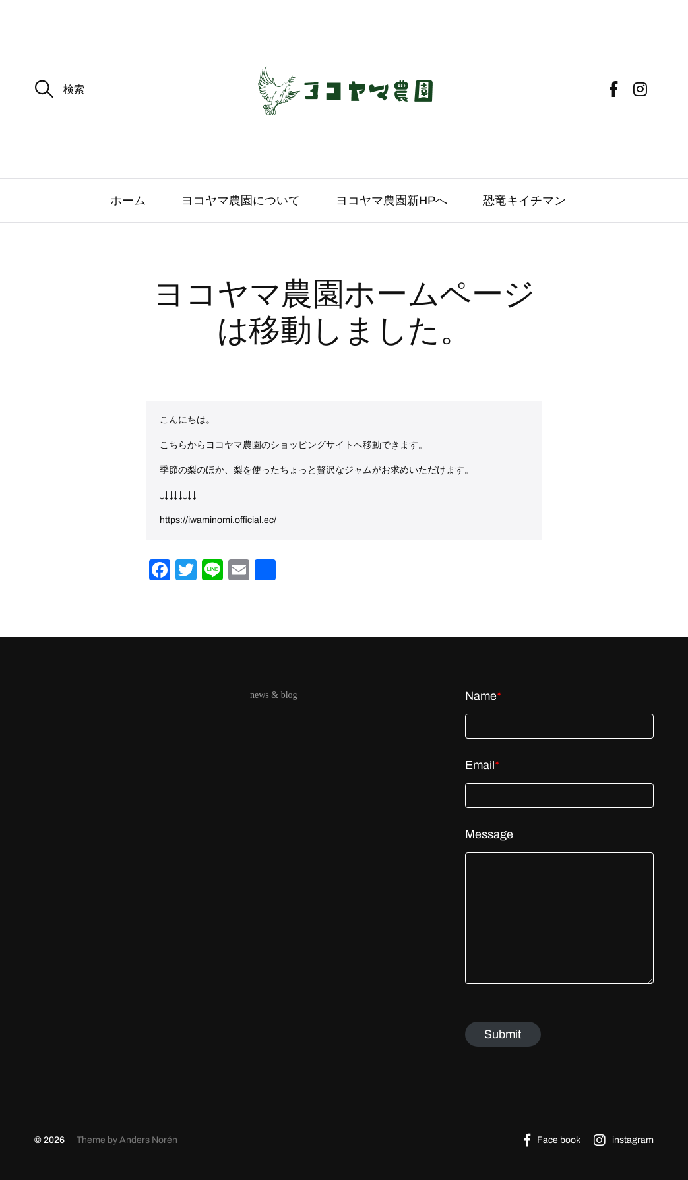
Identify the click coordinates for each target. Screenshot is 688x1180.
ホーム (128, 200)
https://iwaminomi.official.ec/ (218, 520)
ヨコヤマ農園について (240, 200)
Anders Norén (148, 1140)
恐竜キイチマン (530, 200)
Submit (502, 1034)
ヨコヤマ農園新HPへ (391, 200)
